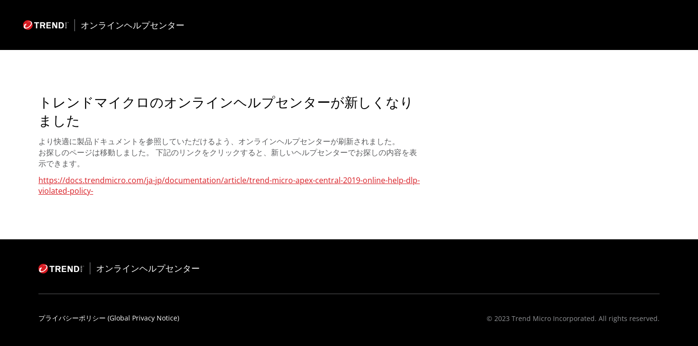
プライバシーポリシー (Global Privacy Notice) (108, 317)
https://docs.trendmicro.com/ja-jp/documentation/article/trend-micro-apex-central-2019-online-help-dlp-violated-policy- (229, 185)
